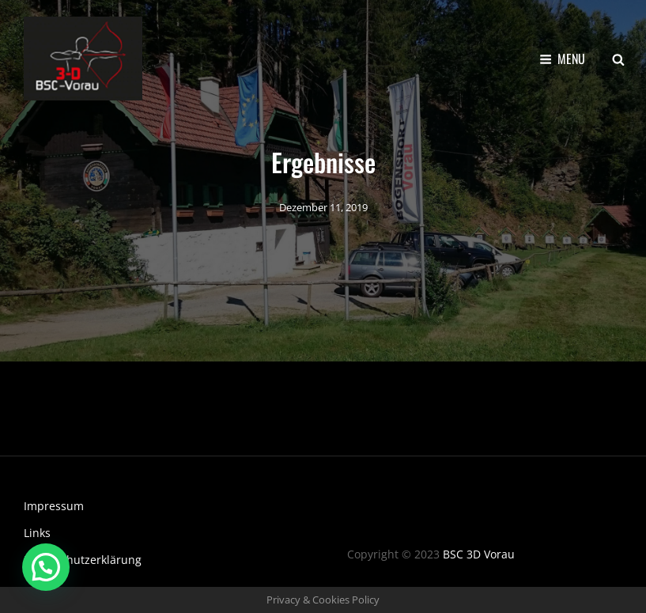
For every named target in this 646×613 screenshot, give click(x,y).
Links (37, 532)
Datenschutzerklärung (83, 559)
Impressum (54, 505)
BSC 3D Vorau (479, 554)
